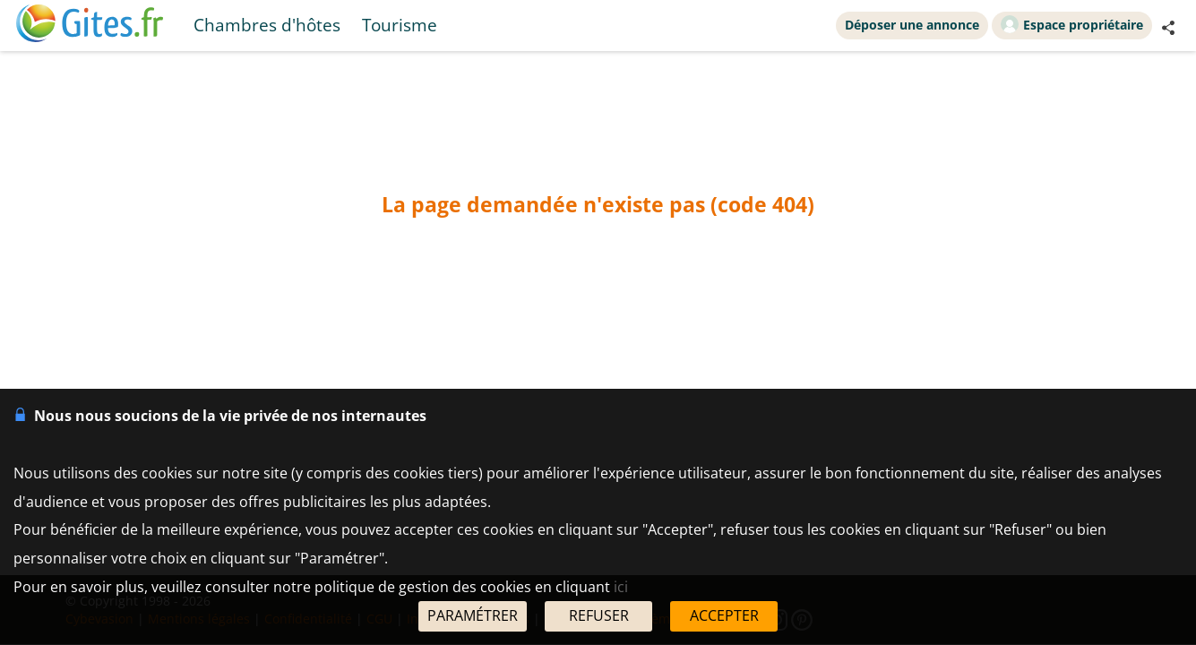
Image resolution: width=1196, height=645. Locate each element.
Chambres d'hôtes (267, 24)
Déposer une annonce (912, 24)
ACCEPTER (724, 615)
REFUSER (599, 615)
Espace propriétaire (1072, 24)
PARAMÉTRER (472, 615)
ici (621, 587)
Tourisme (399, 24)
